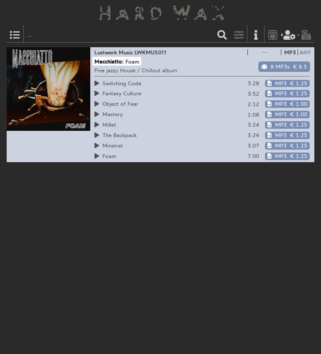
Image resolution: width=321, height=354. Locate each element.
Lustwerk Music (113, 52)
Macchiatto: (109, 61)
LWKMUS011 (150, 52)
